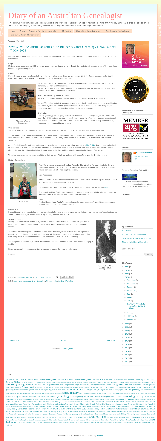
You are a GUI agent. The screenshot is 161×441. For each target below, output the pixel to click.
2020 (127, 331)
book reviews (100, 385)
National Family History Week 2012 (30, 411)
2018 (127, 337)
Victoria (17, 422)
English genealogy (48, 393)
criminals (23, 390)
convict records (136, 387)
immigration (118, 401)
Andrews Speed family (90, 382)
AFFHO (146, 380)
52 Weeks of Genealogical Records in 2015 (86, 380)
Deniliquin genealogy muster (48, 390)
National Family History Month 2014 (42, 409)
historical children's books (76, 401)
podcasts (90, 414)
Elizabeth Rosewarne (35, 393)
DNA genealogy (134, 390)
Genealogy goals (49, 399)
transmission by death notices (100, 420)
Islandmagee (18, 404)
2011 (127, 362)
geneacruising (32, 396)
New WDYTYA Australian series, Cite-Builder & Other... (136, 306)
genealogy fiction (38, 399)
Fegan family (135, 393)
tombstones (29, 420)
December (131, 280)
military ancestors (39, 406)
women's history (107, 422)
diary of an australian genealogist (84, 389)
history (103, 401)
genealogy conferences (115, 396)
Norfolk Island (128, 411)
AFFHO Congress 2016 (25, 382)
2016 (127, 344)
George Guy (9, 401)
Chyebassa (69, 387)
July (129, 294)
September (131, 290)
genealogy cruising (134, 396)
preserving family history (117, 414)
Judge (87, 404)
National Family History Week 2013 (58, 411)
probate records (150, 414)
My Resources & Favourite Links (135, 234)
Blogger (100, 435)
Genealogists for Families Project (117, 31)
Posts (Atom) (68, 348)
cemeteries (38, 387)
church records (60, 387)
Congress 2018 (113, 387)
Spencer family (135, 417)
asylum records (149, 382)
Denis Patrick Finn (63, 390)
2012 (127, 358)
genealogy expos (25, 399)
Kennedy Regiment (96, 404)
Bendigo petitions (69, 385)
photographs (83, 414)
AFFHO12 (53, 382)
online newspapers (41, 414)
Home (13, 31)
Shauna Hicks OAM (144, 153)
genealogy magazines (89, 399)
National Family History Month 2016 (101, 409)
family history (70, 392)
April (129, 312)
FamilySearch (126, 393)
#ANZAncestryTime (12, 380)
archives (141, 382)
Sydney (152, 417)
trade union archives (83, 420)
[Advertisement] (62, 311)
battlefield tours (57, 385)
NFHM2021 (95, 411)
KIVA (104, 404)
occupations (144, 411)
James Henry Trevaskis (30, 404)
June (129, 297)
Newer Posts (15, 340)
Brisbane (139, 385)
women (99, 422)
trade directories (70, 420)
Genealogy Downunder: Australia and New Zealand (38, 31)
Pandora (59, 414)
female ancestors (145, 393)
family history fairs (85, 393)
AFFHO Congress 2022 (41, 382)
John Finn (64, 404)
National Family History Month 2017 (130, 409)
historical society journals (93, 401)
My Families (66, 31)
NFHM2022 (102, 411)
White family (80, 422)
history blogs (110, 401)
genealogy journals (74, 399)
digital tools (104, 390)
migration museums (26, 406)
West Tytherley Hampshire (67, 422)
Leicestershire (119, 404)
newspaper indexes (85, 411)
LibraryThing (128, 404)
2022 (127, 324)
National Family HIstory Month (136, 406)
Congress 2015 (101, 387)
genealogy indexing (61, 399)
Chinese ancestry (48, 387)
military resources (65, 406)
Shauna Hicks (51, 281)
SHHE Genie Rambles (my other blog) (137, 238)
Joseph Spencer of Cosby (77, 404)
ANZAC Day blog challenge (107, 382)
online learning (29, 414)
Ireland (149, 401)
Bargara (49, 385)
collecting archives (89, 387)
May (129, 301)
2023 (127, 277)
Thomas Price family (18, 420)
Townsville (61, 420)
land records (110, 404)
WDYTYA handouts (46, 422)
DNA (125, 390)
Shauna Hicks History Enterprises (88, 31)
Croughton (29, 390)
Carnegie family (28, 387)
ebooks (16, 393)
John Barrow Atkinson (54, 404)
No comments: (47, 277)
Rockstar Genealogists (29, 417)
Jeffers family (42, 404)
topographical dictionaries (49, 420)
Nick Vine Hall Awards (115, 411)
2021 (127, 327)
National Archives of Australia (113, 406)
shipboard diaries (112, 417)
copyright (145, 387)
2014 (127, 351)
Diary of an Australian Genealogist (65, 15)
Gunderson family (31, 401)
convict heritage (124, 387)
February (130, 316)
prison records (140, 414)
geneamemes (151, 399)
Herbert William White (46, 401)
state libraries (145, 417)
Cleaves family (78, 387)
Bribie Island (123, 385)
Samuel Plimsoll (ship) (59, 417)
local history (136, 404)
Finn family (13, 396)
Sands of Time (72, 417)
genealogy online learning (106, 399)
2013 (127, 355)
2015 (127, 348)
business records (15, 387)
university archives (142, 420)
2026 (127, 267)
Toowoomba (37, 420)
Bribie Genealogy (38, 281)
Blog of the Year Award (82, 385)
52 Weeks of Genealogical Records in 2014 (51, 380)
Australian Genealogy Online (36, 385)
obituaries (137, 411)
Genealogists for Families (47, 396)
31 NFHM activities (25, 380)
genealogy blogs (77, 396)
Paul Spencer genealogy (70, 414)
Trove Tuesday (131, 420)
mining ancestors (88, 406)
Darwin (35, 390)
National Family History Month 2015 (71, 409)
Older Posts (110, 340)
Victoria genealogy (26, 422)
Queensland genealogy (13, 417)
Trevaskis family (115, 420)
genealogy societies (139, 399)
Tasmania (9, 420)
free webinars (23, 396)
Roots (39, 417)
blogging (93, 385)
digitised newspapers (115, 390)
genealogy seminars (124, 399)
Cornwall (17, 390)
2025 (127, 270)
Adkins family (139, 380)
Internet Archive (142, 401)
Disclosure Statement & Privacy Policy (25, 35)
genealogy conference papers (95, 396)
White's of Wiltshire (65, 281)
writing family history (144, 422)
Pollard (96, 414)
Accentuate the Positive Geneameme (115, 380)
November (131, 284)
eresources (57, 393)
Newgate (75, 411)
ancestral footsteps (76, 382)
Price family (131, 414)
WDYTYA (36, 422)
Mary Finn (16, 406)
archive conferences (131, 382)
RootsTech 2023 (47, 417)
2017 (127, 341)
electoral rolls (23, 393)
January (130, 319)
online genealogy (18, 414)
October (130, 287)
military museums (52, 406)
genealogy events (12, 399)
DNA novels (144, 390)
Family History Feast (98, 393)
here (106, 187)
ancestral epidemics (63, 382)
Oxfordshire (52, 414)
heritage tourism (61, 401)
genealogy (63, 396)
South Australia (124, 417)
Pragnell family (103, 414)
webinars (55, 422)
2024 (127, 274)
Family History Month (114, 393)
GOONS (22, 401)
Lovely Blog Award (146, 404)
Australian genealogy (22, 281)
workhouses (132, 422)
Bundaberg (146, 385)
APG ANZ (121, 382)
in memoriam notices (129, 401)
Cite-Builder (91, 145)
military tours (76, 406)
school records (83, 417)
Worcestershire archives (120, 422)
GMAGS (16, 401)
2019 (127, 334)
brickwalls (132, 385)
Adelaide (131, 380)
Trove (123, 420)
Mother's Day (98, 406)
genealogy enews (149, 396)
